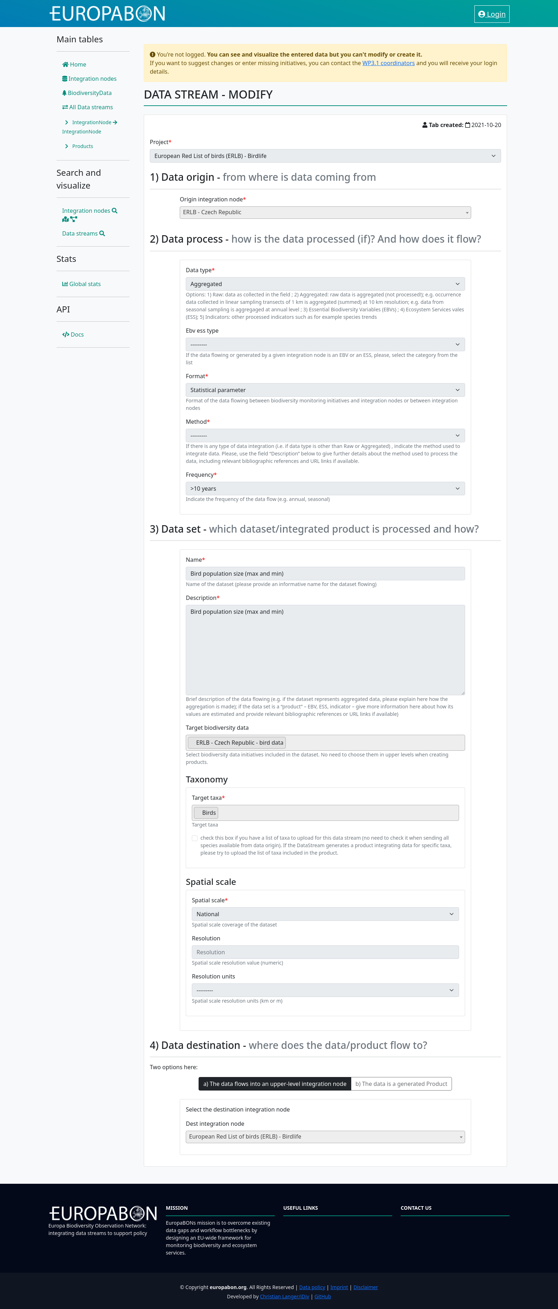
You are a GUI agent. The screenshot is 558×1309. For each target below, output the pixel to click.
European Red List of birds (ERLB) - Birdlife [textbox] (245, 1136)
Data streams (83, 233)
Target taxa (207, 798)
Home (74, 64)
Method (196, 422)
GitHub (323, 1296)
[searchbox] (290, 745)
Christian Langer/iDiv (284, 1296)
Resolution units (213, 976)
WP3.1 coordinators (389, 63)
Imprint (339, 1287)
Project (159, 142)
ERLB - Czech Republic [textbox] (212, 212)
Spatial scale (208, 900)
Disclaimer (365, 1287)
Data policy (312, 1287)
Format (195, 376)
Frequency (200, 475)
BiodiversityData (87, 93)
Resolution (206, 938)
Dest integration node (215, 1124)
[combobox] (325, 212)
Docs (73, 334)
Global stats (81, 284)
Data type (198, 270)
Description (201, 598)
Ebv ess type (202, 330)
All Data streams (87, 107)
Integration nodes (89, 79)
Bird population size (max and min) (325, 650)
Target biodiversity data (217, 728)
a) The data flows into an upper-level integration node (274, 1084)
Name (194, 560)
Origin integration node (211, 199)
